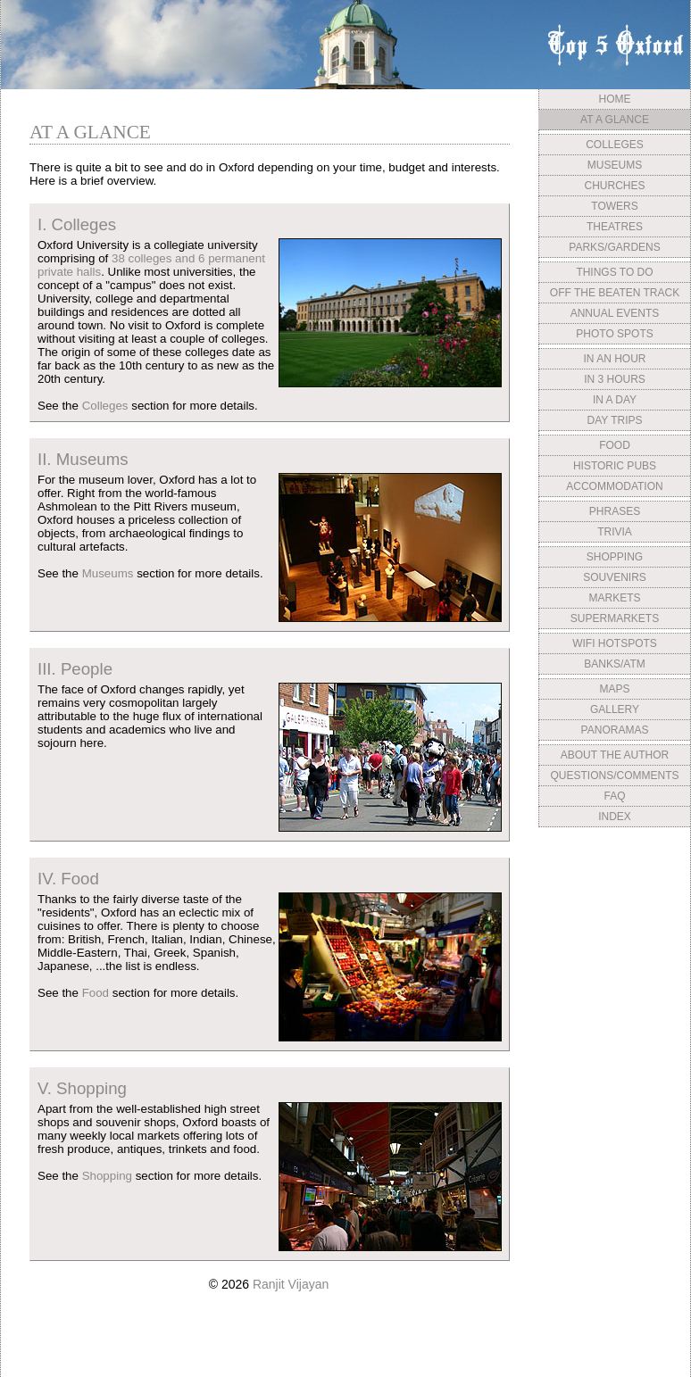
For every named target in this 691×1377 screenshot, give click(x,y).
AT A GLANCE (614, 119)
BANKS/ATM (614, 664)
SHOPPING (615, 557)
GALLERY (614, 709)
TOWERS (614, 206)
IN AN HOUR (614, 359)
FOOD (614, 445)
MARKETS (614, 598)
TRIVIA (614, 532)
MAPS (614, 689)
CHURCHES (614, 185)
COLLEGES (615, 144)
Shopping (107, 1175)
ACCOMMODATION (614, 486)
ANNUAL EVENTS (615, 313)
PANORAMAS (615, 730)
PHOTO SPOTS (614, 334)
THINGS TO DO (614, 272)
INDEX (614, 816)
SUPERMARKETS (614, 618)
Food (95, 993)
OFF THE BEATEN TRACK (614, 292)
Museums (108, 573)
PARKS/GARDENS (614, 247)
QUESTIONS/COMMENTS (614, 775)
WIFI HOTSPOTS (614, 643)
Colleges (105, 405)
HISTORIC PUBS (614, 466)
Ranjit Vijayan (291, 1284)
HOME (615, 99)
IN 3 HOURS (614, 379)
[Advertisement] (614, 966)
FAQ (614, 796)
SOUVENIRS (614, 577)
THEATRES (615, 226)
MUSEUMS (614, 165)
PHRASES (614, 511)
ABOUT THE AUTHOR (615, 755)
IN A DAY (615, 400)
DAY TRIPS (614, 420)
